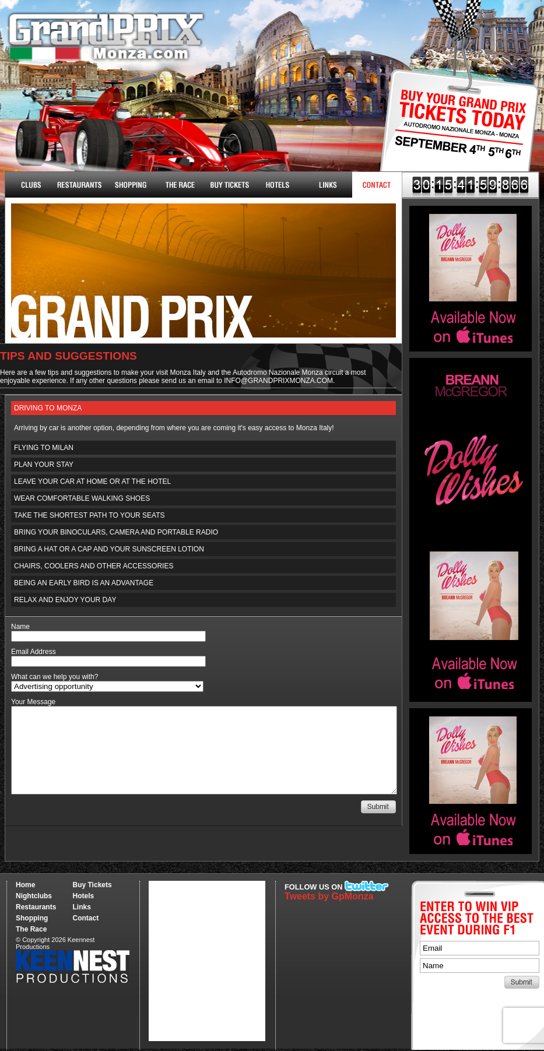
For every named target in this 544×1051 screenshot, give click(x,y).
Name (20, 627)
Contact (377, 185)
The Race (178, 185)
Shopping (32, 918)
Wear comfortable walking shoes (82, 498)
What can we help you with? (54, 677)
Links (327, 185)
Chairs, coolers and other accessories (93, 566)
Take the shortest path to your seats (89, 515)
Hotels (278, 185)
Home (25, 885)
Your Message (33, 702)
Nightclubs (30, 185)
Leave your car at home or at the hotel (92, 481)
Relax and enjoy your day (65, 600)
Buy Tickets (455, 132)
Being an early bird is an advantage (83, 583)
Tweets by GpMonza (329, 896)
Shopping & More (129, 185)
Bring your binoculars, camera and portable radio (116, 532)
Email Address (33, 652)
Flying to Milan (43, 448)
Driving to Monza (48, 408)
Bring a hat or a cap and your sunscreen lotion (109, 549)
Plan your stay (43, 465)
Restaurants (79, 185)
